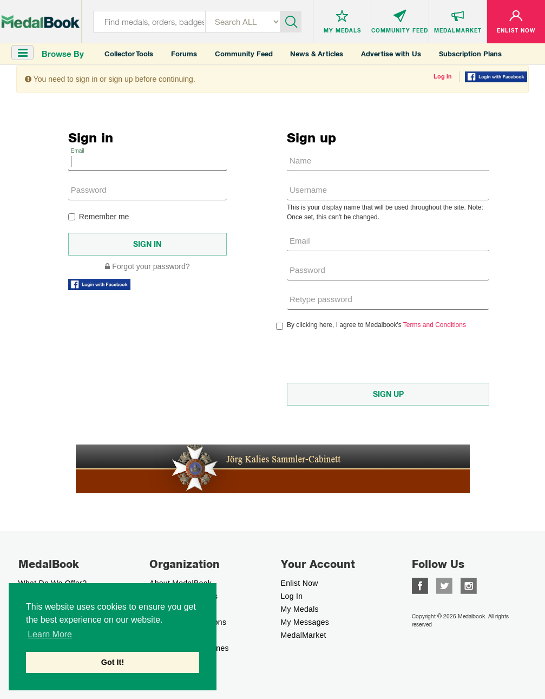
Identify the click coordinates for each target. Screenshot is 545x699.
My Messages (305, 622)
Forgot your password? (147, 266)
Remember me (98, 216)
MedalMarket (303, 635)
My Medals (300, 609)
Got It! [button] (112, 662)
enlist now (299, 583)
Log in (443, 76)
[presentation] (369, 356)
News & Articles (316, 53)
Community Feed (244, 53)
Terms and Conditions (434, 325)
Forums (184, 53)
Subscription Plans (470, 53)
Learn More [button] (50, 634)
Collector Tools (128, 53)
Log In (292, 596)
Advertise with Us (391, 53)
